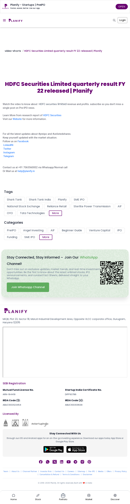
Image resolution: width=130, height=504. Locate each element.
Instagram (9, 152)
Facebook (23, 141)
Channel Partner (30, 471)
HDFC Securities (52, 115)
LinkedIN (8, 145)
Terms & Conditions (71, 474)
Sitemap (81, 471)
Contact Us (59, 471)
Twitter (7, 148)
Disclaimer (87, 474)
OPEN (121, 6)
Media (100, 471)
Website (17, 119)
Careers (71, 471)
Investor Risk (45, 471)
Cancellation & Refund (49, 474)
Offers (109, 471)
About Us (15, 471)
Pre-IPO (91, 471)
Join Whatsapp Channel (28, 287)
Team (5, 471)
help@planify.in (26, 171)
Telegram (8, 156)
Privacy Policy (121, 471)
